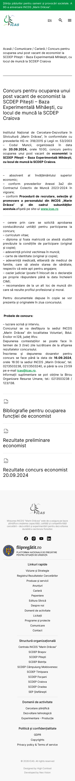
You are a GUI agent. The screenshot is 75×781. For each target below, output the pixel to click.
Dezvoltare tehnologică (37, 713)
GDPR (37, 734)
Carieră (37, 590)
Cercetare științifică (37, 708)
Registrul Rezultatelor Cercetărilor (37, 575)
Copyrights (37, 739)
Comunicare (37, 625)
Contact (37, 630)
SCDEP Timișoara (37, 671)
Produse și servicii (37, 580)
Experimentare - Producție (37, 718)
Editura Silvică (37, 600)
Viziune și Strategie (37, 570)
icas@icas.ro (26, 370)
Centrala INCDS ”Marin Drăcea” (37, 646)
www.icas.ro (49, 209)
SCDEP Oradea (37, 686)
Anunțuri (37, 585)
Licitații (37, 615)
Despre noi (37, 605)
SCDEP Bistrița (37, 661)
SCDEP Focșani (37, 676)
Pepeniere (37, 595)
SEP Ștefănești (37, 691)
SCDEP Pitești (37, 657)
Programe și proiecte (37, 620)
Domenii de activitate (37, 610)
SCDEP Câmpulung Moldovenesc (37, 666)
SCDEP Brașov (37, 651)
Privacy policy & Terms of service (37, 744)
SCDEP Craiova (37, 681)
